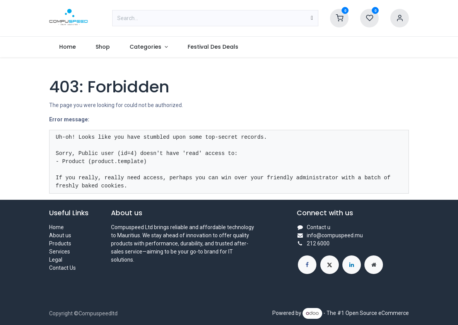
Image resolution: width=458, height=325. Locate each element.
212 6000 (318, 243)
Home (56, 227)
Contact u (318, 227)
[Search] (312, 18)
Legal (55, 260)
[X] (329, 264)
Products (60, 243)
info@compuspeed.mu (335, 235)
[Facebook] (307, 264)
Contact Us (62, 268)
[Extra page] (373, 264)
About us (60, 235)
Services (59, 251)
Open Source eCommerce (377, 313)
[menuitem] (67, 47)
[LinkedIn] (351, 264)
